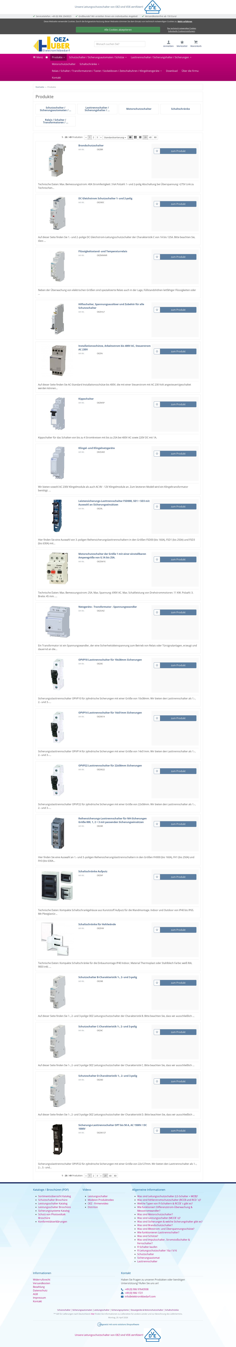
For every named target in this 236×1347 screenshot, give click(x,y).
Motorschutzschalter (64, 64)
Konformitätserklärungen (52, 1221)
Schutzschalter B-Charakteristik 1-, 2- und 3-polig (107, 977)
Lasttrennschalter (147, 1261)
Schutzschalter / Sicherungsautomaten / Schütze (96, 57)
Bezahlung (39, 1287)
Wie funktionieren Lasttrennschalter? (158, 1232)
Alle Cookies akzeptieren (118, 29)
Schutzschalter (145, 1254)
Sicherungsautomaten (82, 1310)
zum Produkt (178, 151)
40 (110, 1175)
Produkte (57, 57)
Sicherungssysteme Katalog (54, 1210)
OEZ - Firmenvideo (98, 1203)
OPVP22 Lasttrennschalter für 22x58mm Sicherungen (110, 765)
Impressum (39, 1297)
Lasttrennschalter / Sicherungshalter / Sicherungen (160, 57)
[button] (130, 137)
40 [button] (150, 137)
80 (115, 1175)
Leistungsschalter (98, 1196)
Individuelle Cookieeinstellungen (181, 31)
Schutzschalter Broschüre (52, 1200)
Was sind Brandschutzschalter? (155, 1225)
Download (172, 71)
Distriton (93, 1207)
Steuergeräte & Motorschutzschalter (147, 1310)
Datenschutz (40, 1290)
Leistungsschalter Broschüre (54, 1207)
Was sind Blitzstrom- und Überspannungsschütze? (165, 1228)
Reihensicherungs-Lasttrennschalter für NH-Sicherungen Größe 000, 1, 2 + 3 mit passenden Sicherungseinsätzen (112, 820)
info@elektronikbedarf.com (140, 1296)
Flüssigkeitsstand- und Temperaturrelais (102, 251)
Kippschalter (86, 398)
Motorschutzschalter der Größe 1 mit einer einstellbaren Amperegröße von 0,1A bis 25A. (112, 555)
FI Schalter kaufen (147, 1247)
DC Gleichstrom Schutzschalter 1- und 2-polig (105, 198)
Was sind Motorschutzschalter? (155, 1214)
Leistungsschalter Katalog (52, 1203)
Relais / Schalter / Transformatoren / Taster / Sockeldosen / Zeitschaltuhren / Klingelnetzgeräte (105, 71)
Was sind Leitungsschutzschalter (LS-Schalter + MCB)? (167, 1196)
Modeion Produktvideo (101, 1200)
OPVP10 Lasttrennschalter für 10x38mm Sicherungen (110, 659)
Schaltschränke (88, 64)
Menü (39, 57)
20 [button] (145, 137)
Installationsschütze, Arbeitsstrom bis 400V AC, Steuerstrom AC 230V (114, 347)
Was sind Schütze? (147, 1236)
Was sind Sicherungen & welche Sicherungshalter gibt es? (169, 1221)
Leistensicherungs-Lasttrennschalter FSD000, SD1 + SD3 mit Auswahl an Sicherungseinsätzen (114, 502)
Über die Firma (190, 71)
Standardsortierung (114, 137)
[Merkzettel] (157, 151)
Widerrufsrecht (41, 1279)
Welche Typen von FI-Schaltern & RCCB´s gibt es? (165, 1203)
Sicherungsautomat (148, 1257)
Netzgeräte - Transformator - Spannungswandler (107, 606)
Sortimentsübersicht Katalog (54, 1196)
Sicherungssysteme (120, 1310)
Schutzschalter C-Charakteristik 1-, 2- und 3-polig (107, 1026)
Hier (93, 1313)
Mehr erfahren (185, 21)
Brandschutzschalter (91, 145)
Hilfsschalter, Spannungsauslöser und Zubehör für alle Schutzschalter (111, 306)
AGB (35, 1294)
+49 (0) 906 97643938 (136, 1289)
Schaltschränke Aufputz (92, 871)
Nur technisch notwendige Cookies (181, 28)
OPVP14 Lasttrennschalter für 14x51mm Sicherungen (110, 712)
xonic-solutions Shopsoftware (125, 1324)
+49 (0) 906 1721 (134, 1293)
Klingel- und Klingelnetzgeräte (96, 448)
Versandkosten (41, 1283)
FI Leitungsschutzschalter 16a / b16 (157, 1250)
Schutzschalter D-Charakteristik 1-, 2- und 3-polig (107, 1075)
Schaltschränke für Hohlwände (97, 924)
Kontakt (56, 77)
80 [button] (155, 137)
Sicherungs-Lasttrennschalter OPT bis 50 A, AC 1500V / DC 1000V (112, 1126)
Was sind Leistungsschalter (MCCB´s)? (158, 1218)
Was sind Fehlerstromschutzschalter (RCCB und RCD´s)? (169, 1200)
